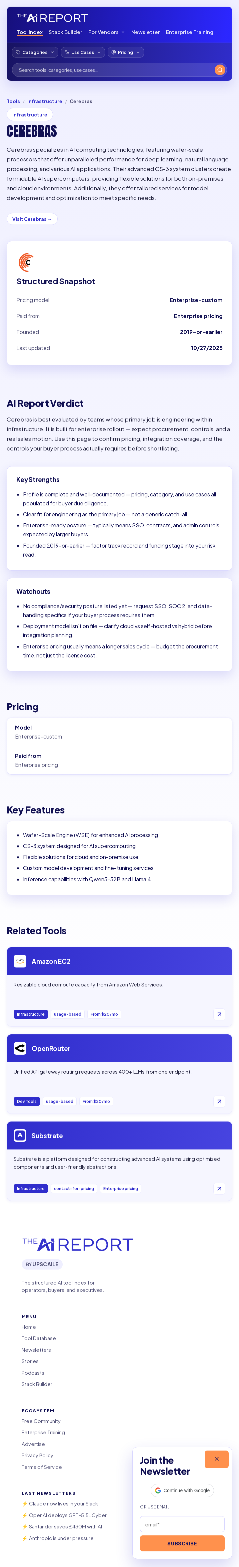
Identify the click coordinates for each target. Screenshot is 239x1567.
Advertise (33, 1444)
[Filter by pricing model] (126, 52)
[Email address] (182, 1524)
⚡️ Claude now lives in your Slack (60, 1503)
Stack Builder (65, 32)
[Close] (217, 1459)
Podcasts (33, 1372)
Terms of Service (42, 1467)
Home (29, 1326)
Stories (30, 1361)
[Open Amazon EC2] (119, 986)
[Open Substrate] (119, 1161)
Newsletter (145, 32)
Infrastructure (44, 101)
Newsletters (36, 1349)
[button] (182, 1490)
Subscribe (182, 1543)
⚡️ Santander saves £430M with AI (62, 1526)
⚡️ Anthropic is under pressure (58, 1538)
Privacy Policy (37, 1455)
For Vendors (106, 32)
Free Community (41, 1421)
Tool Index (30, 32)
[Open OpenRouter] (119, 1074)
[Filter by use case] (83, 52)
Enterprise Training (189, 32)
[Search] (220, 70)
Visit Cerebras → (32, 219)
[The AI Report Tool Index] (53, 18)
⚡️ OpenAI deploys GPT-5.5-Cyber (64, 1515)
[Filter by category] (35, 52)
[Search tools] (116, 70)
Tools (13, 101)
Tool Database (39, 1338)
